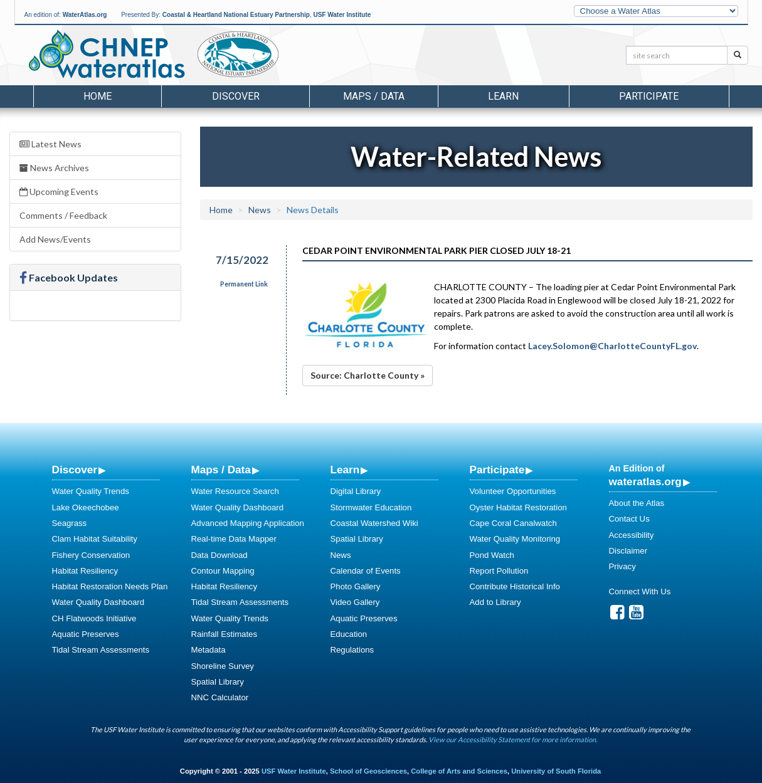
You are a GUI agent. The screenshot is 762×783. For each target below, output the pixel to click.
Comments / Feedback (63, 215)
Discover (74, 469)
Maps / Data (221, 469)
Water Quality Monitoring (515, 539)
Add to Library (495, 602)
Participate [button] (649, 96)
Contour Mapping (223, 570)
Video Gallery (355, 602)
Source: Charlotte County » (367, 375)
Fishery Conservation (91, 555)
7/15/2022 (242, 259)
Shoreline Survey (222, 666)
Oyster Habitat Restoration (518, 507)
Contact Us (629, 518)
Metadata (208, 649)
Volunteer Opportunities (513, 491)
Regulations (352, 649)
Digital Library (356, 491)
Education (349, 634)
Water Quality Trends (90, 491)
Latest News (50, 144)
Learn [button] (503, 96)
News (259, 209)
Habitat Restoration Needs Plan (110, 586)
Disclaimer (628, 550)
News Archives (54, 167)
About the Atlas (637, 503)
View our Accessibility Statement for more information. (512, 739)
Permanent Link (244, 284)
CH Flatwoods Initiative (94, 618)
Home (97, 96)
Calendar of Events (366, 570)
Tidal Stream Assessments (101, 649)
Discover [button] (236, 96)
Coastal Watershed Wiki (374, 523)
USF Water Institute (342, 14)
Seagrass (69, 523)
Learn (345, 469)
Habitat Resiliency (85, 570)
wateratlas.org (645, 481)
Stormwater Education (371, 507)
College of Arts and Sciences (459, 771)
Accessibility (631, 535)
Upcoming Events (58, 191)
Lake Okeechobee (85, 507)
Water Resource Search (235, 491)
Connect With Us (640, 591)
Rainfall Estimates (224, 634)
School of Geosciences (368, 771)
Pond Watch (492, 555)
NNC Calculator (220, 697)
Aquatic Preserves (85, 634)
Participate (497, 469)
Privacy (622, 566)
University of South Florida (556, 771)
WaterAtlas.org (85, 14)
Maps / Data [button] (374, 96)
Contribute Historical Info (515, 586)
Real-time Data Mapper (234, 539)
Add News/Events (55, 239)
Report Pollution (499, 570)
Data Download (219, 555)
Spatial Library (217, 681)
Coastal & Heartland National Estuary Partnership (236, 14)
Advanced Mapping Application (247, 523)
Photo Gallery (356, 586)
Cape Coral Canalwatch (513, 523)
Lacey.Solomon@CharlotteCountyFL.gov (612, 345)
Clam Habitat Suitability (94, 539)
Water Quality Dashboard (98, 602)
